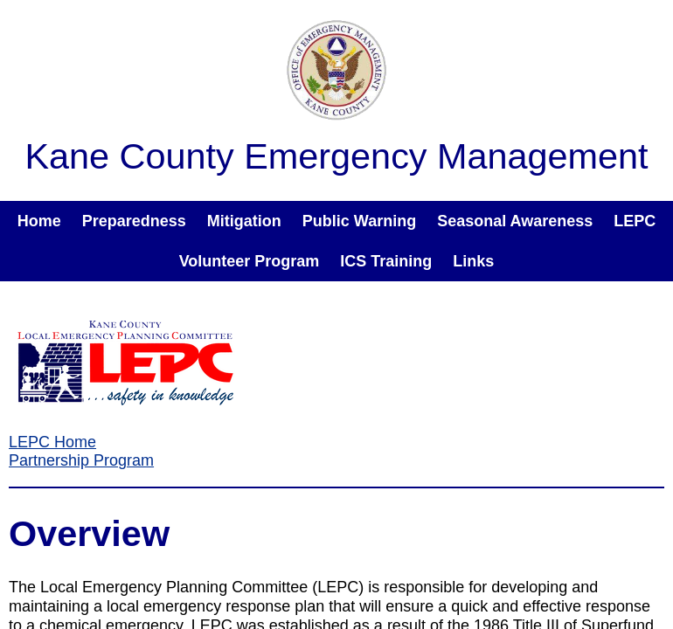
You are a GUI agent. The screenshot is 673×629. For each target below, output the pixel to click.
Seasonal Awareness (515, 221)
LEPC (635, 221)
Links (473, 261)
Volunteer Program (249, 261)
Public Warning (359, 221)
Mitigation (244, 221)
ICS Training (386, 261)
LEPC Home (52, 442)
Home (39, 221)
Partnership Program (81, 460)
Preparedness (134, 221)
